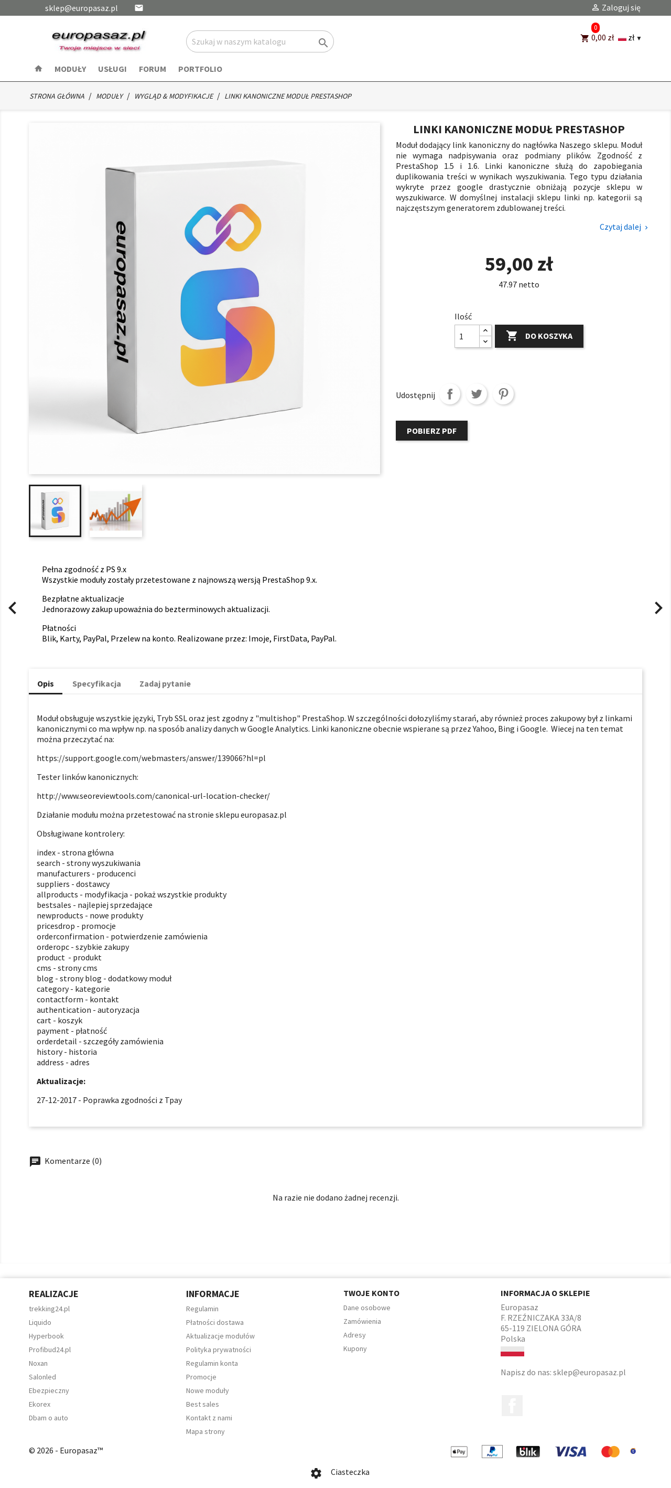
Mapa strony (205, 1431)
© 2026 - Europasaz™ (66, 1450)
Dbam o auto (48, 1417)
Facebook (512, 1405)
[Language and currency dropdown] (630, 38)
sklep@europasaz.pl (81, 8)
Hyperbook (46, 1336)
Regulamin (202, 1308)
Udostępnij (449, 393)
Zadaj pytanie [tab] (165, 683)
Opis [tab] (45, 683)
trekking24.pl (49, 1308)
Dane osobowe (367, 1307)
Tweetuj (476, 393)
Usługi (112, 68)
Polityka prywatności (218, 1349)
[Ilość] (467, 336)
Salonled (42, 1377)
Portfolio (200, 68)
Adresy (354, 1335)
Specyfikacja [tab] (96, 683)
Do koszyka (539, 336)
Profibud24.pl (50, 1349)
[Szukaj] (260, 41)
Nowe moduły (207, 1390)
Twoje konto (371, 1293)
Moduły (70, 68)
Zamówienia (362, 1321)
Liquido (40, 1322)
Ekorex (39, 1404)
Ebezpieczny (49, 1390)
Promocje (201, 1377)
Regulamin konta (212, 1363)
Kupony (355, 1348)
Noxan (38, 1363)
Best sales (202, 1404)
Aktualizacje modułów (220, 1336)
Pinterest (503, 393)
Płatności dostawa (215, 1322)
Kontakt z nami (209, 1417)
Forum (152, 68)
